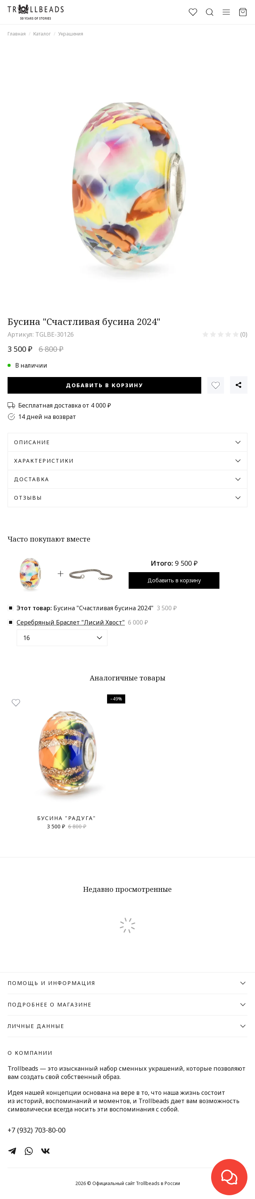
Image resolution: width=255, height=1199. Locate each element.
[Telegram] (12, 1151)
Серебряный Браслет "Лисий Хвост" (71, 622)
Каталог (42, 34)
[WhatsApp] (28, 1151)
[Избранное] (215, 385)
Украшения (70, 34)
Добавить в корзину (104, 385)
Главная (17, 34)
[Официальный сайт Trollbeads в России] (36, 12)
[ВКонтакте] (45, 1151)
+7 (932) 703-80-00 (36, 1129)
